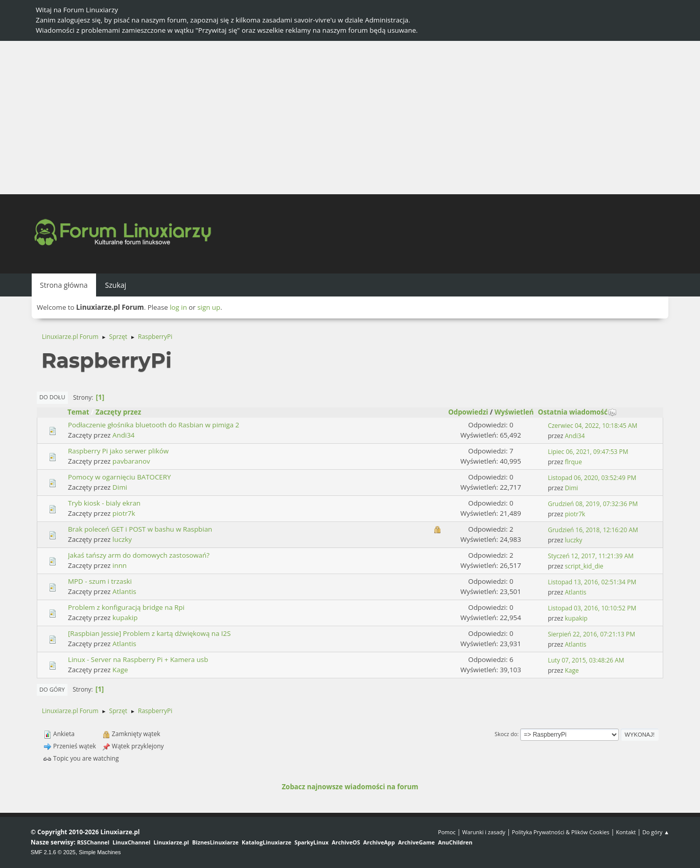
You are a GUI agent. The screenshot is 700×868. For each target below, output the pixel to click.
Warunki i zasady (483, 832)
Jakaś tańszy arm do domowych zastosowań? (138, 555)
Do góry (52, 689)
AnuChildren (455, 842)
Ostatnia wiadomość (577, 412)
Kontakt (626, 832)
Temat (78, 412)
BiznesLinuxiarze (215, 842)
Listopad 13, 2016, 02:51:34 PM (592, 582)
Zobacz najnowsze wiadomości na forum (350, 786)
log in (178, 307)
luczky (122, 539)
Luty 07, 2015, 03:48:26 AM (586, 660)
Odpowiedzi (468, 412)
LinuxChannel (131, 842)
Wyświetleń (514, 412)
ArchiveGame (416, 842)
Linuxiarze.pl (171, 842)
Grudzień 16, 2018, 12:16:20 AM (593, 530)
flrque (573, 462)
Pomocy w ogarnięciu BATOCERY (119, 477)
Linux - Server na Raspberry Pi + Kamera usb (138, 659)
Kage (120, 669)
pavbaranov (131, 461)
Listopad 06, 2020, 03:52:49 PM (592, 477)
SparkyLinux (311, 842)
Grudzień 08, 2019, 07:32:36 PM (593, 503)
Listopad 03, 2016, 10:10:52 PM (592, 608)
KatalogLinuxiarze (266, 842)
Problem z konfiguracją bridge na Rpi (126, 607)
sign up (208, 307)
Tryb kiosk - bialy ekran (104, 503)
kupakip (124, 617)
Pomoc (447, 832)
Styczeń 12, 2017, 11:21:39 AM (591, 556)
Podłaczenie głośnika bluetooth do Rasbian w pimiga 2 (153, 424)
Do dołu (52, 397)
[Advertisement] (350, 117)
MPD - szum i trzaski (100, 581)
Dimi (119, 487)
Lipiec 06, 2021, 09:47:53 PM (588, 451)
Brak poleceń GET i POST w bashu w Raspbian (140, 529)
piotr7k (123, 513)
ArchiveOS (346, 842)
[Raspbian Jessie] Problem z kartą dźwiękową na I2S (149, 633)
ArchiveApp (379, 842)
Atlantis (124, 591)
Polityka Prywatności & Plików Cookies (561, 832)
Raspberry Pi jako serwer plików (118, 450)
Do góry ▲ (655, 832)
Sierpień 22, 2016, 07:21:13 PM (591, 634)
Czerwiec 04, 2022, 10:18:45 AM (592, 425)
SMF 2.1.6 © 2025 (53, 852)
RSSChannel (93, 842)
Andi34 (123, 435)
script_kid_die (584, 566)
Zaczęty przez (118, 412)
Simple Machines (100, 852)
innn (119, 565)
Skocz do (506, 734)
